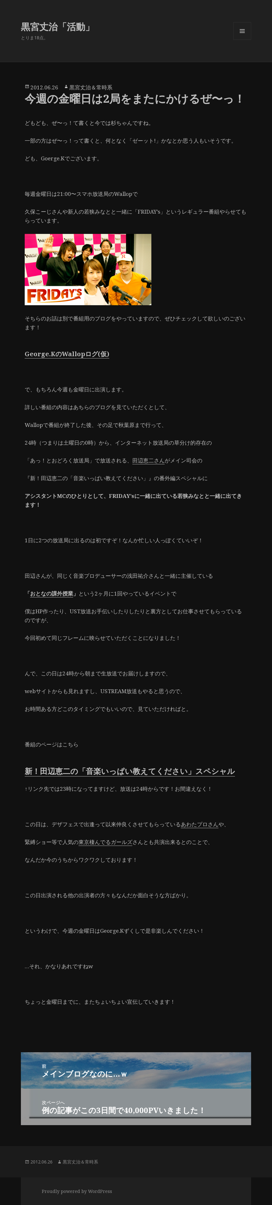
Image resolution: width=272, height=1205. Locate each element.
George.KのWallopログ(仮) (67, 354)
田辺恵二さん (148, 460)
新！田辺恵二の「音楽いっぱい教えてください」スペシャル (130, 771)
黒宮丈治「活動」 (57, 26)
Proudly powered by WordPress (77, 1191)
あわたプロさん (199, 824)
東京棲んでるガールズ (105, 842)
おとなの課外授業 (51, 593)
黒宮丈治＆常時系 (90, 87)
